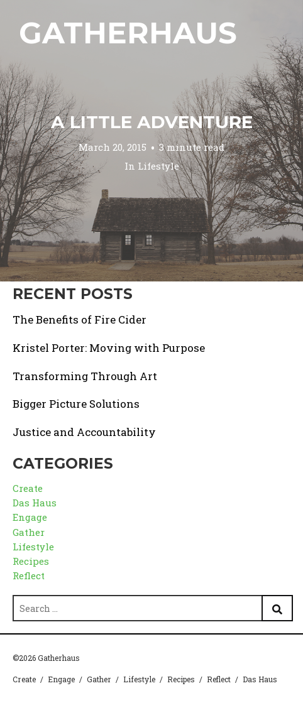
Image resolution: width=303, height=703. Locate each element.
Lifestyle (158, 165)
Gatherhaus (128, 33)
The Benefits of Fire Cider (79, 319)
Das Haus (35, 502)
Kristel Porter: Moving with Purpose (109, 348)
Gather (29, 532)
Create (28, 488)
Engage (30, 517)
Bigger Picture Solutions (76, 403)
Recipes (31, 561)
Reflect (29, 575)
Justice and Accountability (84, 432)
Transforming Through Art (85, 376)
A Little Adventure (152, 122)
